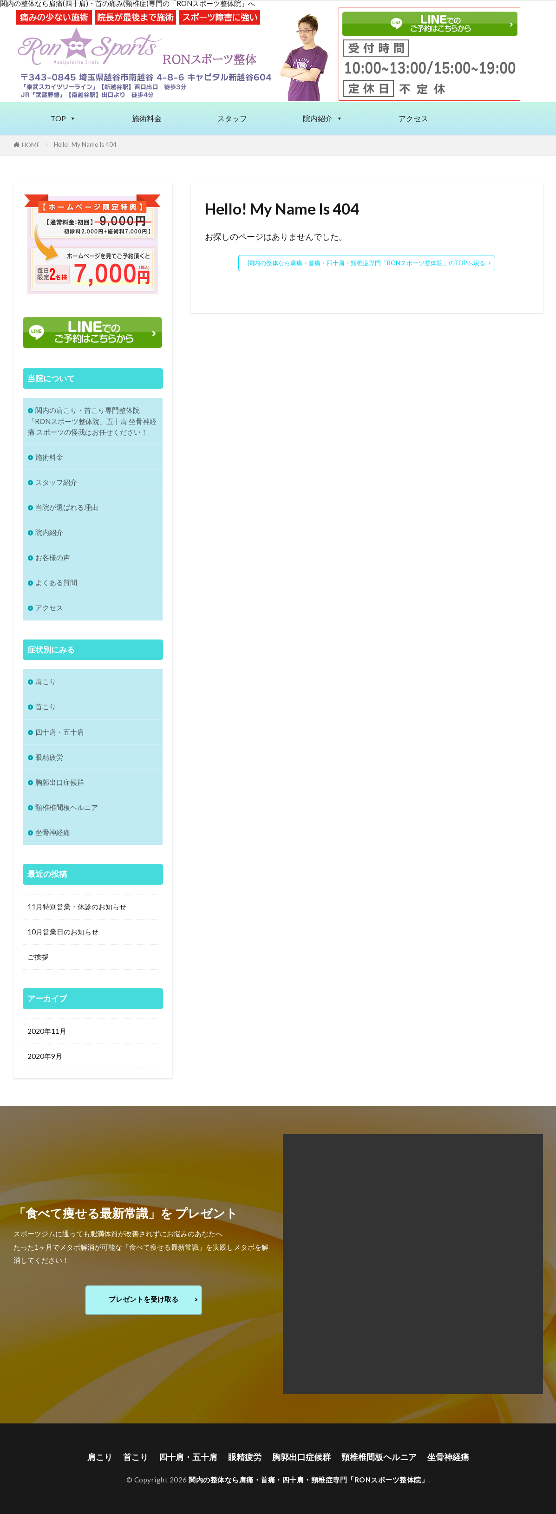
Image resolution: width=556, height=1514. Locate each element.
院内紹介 (323, 118)
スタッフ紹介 (56, 482)
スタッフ (232, 118)
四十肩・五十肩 (59, 732)
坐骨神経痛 (52, 832)
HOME (31, 145)
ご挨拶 (37, 957)
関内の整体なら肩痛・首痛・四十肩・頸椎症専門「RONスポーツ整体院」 (308, 1479)
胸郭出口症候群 (59, 782)
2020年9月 (44, 1055)
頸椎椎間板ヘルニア (66, 807)
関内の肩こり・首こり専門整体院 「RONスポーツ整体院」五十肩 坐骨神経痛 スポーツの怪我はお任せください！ (92, 421)
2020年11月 (46, 1030)
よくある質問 (56, 582)
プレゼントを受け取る (143, 1299)
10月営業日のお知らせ (62, 931)
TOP (63, 118)
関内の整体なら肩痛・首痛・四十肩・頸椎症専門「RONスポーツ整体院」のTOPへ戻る (366, 263)
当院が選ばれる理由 (66, 507)
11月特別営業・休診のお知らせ (76, 906)
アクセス (413, 118)
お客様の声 (52, 557)
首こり (45, 706)
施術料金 (147, 118)
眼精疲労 (49, 757)
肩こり (45, 681)
